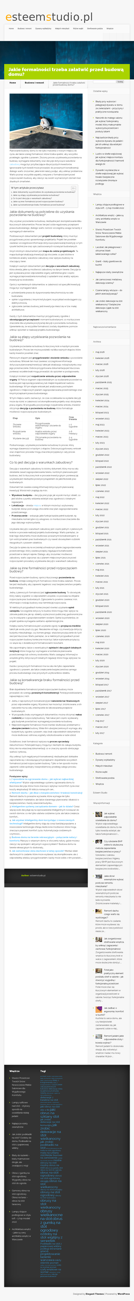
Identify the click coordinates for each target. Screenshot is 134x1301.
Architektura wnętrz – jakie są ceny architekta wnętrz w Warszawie (110, 218)
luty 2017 (100, 733)
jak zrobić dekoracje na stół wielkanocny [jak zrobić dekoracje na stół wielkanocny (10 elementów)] (50, 1132)
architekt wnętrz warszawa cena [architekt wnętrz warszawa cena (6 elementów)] (51, 1076)
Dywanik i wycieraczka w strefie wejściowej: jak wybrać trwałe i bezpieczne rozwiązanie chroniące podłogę (110, 177)
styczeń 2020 (102, 666)
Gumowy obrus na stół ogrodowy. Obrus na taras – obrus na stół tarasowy (21, 1197)
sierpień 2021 (102, 551)
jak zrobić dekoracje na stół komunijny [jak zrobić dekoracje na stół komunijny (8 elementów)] (50, 1122)
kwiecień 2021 (102, 576)
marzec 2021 (102, 582)
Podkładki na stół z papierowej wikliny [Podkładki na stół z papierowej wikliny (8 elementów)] (51, 1245)
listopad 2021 (102, 533)
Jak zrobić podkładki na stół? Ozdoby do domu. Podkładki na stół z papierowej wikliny (22, 1141)
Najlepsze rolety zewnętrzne (109, 272)
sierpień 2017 (102, 703)
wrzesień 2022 (102, 473)
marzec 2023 (102, 437)
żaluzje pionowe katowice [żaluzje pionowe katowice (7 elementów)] (49, 1275)
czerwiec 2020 (103, 636)
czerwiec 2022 (103, 491)
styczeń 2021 (102, 594)
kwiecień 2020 (102, 648)
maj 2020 (100, 642)
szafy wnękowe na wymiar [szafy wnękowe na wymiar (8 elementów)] (50, 1270)
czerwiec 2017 (102, 715)
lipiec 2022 (101, 485)
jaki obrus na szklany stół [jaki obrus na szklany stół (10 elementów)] (49, 1112)
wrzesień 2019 (102, 678)
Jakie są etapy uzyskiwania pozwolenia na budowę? (36, 195)
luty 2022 (100, 515)
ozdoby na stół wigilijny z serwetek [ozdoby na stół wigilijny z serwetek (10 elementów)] (51, 1237)
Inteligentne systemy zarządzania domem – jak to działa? (42, 806)
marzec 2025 (102, 388)
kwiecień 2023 (102, 430)
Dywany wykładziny (43, 28)
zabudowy (15, 164)
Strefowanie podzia (95, 28)
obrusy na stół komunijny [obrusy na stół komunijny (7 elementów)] (51, 1189)
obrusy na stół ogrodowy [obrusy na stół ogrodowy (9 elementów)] (50, 1193)
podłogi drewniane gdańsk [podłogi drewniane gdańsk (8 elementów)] (51, 1250)
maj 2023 (100, 424)
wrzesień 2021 (102, 545)
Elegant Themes (95, 1294)
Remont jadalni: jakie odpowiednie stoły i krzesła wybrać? (110, 1039)
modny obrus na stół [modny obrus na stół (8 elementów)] (49, 1166)
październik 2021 (103, 539)
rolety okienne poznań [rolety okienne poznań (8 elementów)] (50, 1261)
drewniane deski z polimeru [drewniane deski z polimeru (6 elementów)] (49, 1102)
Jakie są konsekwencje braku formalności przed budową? (39, 205)
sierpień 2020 (102, 624)
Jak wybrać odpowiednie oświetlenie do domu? (106, 817)
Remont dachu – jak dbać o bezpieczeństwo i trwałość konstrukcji (47, 793)
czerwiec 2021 (102, 563)
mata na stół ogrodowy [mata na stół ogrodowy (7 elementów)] (50, 1150)
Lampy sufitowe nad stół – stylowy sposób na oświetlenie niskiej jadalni (21, 1109)
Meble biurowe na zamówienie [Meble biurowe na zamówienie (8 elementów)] (51, 1156)
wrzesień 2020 (103, 618)
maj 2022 (100, 497)
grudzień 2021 (102, 527)
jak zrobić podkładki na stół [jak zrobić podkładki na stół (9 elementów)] (49, 1145)
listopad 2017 (102, 684)
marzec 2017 (102, 727)
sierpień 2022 (102, 479)
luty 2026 (100, 370)
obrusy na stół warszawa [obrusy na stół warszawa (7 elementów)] (50, 1196)
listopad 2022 (102, 461)
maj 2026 (100, 352)
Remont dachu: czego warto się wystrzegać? (107, 914)
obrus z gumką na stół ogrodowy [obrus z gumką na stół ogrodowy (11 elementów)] (51, 1224)
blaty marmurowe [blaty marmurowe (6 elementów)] (46, 1080)
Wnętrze (110, 28)
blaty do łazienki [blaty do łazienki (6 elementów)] (57, 1078)
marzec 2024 (102, 406)
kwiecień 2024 (102, 400)
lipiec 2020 (101, 630)
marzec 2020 (102, 654)
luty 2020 (100, 660)
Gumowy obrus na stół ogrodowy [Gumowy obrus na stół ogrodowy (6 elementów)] (51, 1104)
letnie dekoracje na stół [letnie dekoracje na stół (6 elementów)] (54, 1148)
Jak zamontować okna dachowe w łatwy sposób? (38, 851)
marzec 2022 (102, 509)
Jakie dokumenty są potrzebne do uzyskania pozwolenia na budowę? (44, 192)
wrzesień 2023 (102, 418)
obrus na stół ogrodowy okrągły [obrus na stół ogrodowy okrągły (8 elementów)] (51, 1178)
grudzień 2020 (102, 600)
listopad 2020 (102, 606)
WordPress (124, 1294)
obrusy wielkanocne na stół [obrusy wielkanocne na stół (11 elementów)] (51, 1215)
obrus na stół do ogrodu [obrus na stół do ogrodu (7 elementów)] (51, 1170)
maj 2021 (100, 570)
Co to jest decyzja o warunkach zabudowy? (32, 198)
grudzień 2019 (102, 672)
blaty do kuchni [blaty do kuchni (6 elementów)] (45, 1078)
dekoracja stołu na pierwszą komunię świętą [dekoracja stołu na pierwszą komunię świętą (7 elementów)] (51, 1091)
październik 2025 (104, 382)
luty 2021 (100, 588)
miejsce (37, 505)
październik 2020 (104, 612)
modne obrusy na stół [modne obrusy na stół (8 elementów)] (51, 1161)
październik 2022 (104, 467)
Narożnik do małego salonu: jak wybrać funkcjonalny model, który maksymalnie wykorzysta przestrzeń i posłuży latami (109, 125)
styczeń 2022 (102, 521)
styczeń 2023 (102, 449)
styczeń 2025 (102, 394)
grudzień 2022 (102, 455)
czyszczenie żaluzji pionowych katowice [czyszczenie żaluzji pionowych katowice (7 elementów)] (51, 1086)
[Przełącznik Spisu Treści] (72, 188)
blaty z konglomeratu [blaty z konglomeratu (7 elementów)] (49, 1081)
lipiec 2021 (101, 557)
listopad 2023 (102, 412)
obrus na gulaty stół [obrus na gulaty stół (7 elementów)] (54, 1168)
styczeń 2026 (102, 376)
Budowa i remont (24, 28)
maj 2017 (100, 721)
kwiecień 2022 (102, 503)
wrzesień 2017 (102, 697)
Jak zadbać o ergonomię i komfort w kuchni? (110, 1011)
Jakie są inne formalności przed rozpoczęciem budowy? (38, 201)
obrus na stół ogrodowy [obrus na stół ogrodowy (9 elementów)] (49, 1174)
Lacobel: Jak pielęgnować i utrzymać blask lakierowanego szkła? (108, 250)
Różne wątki (78, 28)
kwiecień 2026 (102, 358)
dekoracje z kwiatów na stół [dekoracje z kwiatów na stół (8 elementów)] (49, 1098)
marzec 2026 (102, 364)
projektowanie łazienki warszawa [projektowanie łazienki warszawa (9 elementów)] (50, 1257)
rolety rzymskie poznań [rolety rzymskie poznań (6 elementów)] (48, 1265)
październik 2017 (103, 690)
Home (11, 28)
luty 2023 (100, 443)
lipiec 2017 (101, 709)
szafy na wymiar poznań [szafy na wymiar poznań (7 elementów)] (50, 1266)
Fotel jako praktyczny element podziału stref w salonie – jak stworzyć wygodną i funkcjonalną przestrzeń (109, 977)
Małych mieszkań (62, 28)
